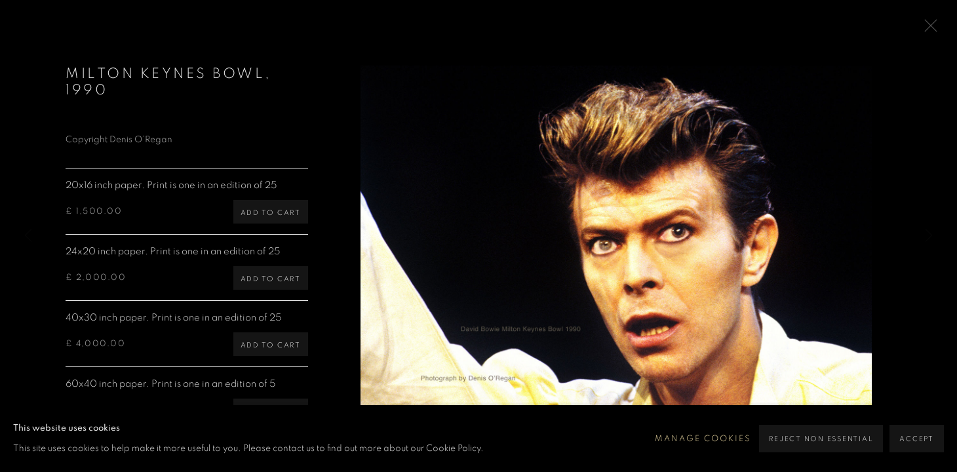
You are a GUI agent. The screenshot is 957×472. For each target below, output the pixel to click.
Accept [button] (916, 438)
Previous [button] (28, 236)
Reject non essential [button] (821, 438)
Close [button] (927, 29)
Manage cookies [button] (703, 439)
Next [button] (929, 236)
